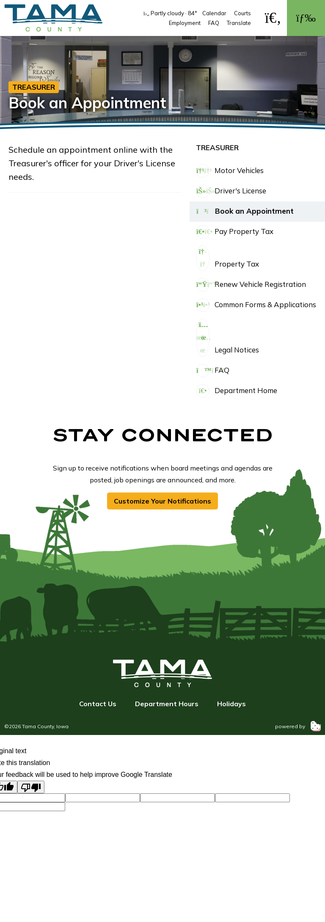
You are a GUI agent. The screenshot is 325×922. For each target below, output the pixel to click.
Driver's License (231, 191)
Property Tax (227, 258)
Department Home (236, 391)
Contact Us (97, 703)
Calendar (214, 13)
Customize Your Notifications (162, 501)
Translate (239, 22)
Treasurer (33, 87)
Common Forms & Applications (256, 305)
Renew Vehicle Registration (251, 285)
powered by (298, 726)
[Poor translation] (30, 787)
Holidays (231, 703)
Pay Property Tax (234, 232)
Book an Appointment (245, 211)
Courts (242, 13)
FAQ (213, 22)
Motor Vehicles (230, 171)
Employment (185, 22)
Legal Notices (227, 337)
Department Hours (166, 703)
